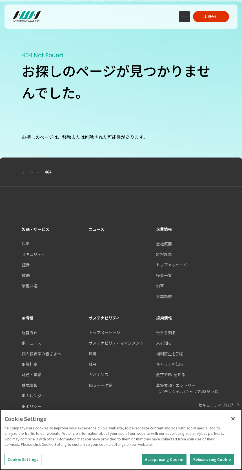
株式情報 (29, 385)
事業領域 (164, 296)
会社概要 (164, 244)
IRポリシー (31, 406)
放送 (26, 275)
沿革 (160, 286)
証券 (26, 264)
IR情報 (27, 318)
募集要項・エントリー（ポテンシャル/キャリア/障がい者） (189, 388)
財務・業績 (31, 374)
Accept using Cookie (164, 462)
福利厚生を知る (170, 353)
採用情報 (164, 318)
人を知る (164, 343)
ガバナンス (98, 374)
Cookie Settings (23, 462)
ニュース (96, 229)
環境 (93, 353)
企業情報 (164, 229)
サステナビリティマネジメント (116, 343)
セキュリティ (33, 254)
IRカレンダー (33, 395)
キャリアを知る (170, 364)
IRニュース (31, 343)
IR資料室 (29, 364)
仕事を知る (166, 332)
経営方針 (29, 332)
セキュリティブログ (216, 405)
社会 (93, 364)
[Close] (233, 422)
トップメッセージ (172, 264)
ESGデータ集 (100, 385)
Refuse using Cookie (212, 462)
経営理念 (164, 254)
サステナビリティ (104, 318)
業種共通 (29, 286)
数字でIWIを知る (170, 374)
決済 (26, 244)
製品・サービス (35, 229)
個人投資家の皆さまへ (41, 353)
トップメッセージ (104, 332)
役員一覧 (164, 275)
